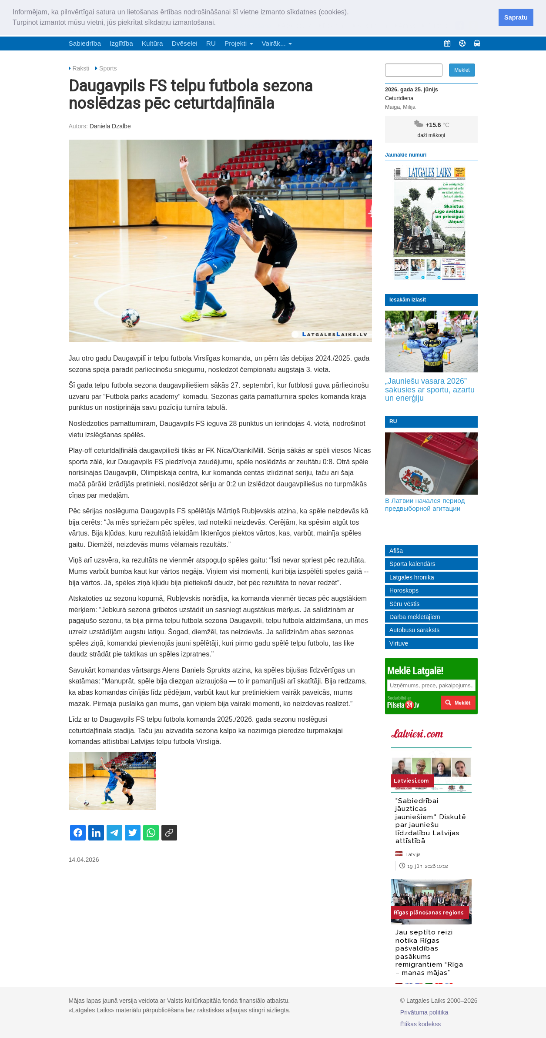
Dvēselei (185, 43)
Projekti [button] (238, 43)
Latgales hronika (411, 577)
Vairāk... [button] (277, 43)
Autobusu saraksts (414, 629)
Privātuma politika (424, 1012)
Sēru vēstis (404, 603)
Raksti (80, 68)
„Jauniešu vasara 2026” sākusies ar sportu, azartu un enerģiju (430, 390)
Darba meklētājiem (414, 616)
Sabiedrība (85, 43)
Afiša (396, 550)
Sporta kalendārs (412, 563)
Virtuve (398, 643)
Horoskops (404, 590)
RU (211, 43)
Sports (108, 68)
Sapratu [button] (516, 17)
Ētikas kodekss (420, 1024)
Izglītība (121, 43)
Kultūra (152, 43)
